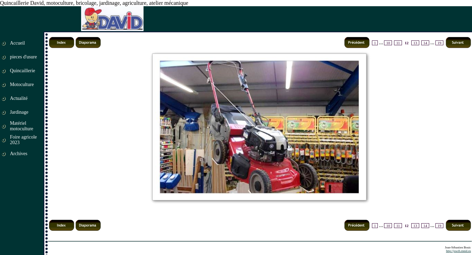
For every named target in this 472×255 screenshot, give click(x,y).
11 (398, 43)
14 (425, 43)
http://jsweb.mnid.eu (458, 251)
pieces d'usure (23, 56)
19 (439, 43)
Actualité (19, 98)
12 (407, 43)
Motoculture (22, 84)
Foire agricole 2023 (23, 139)
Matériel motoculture (21, 126)
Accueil (17, 43)
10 (388, 43)
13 (415, 43)
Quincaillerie (22, 70)
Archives (19, 153)
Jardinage (19, 112)
